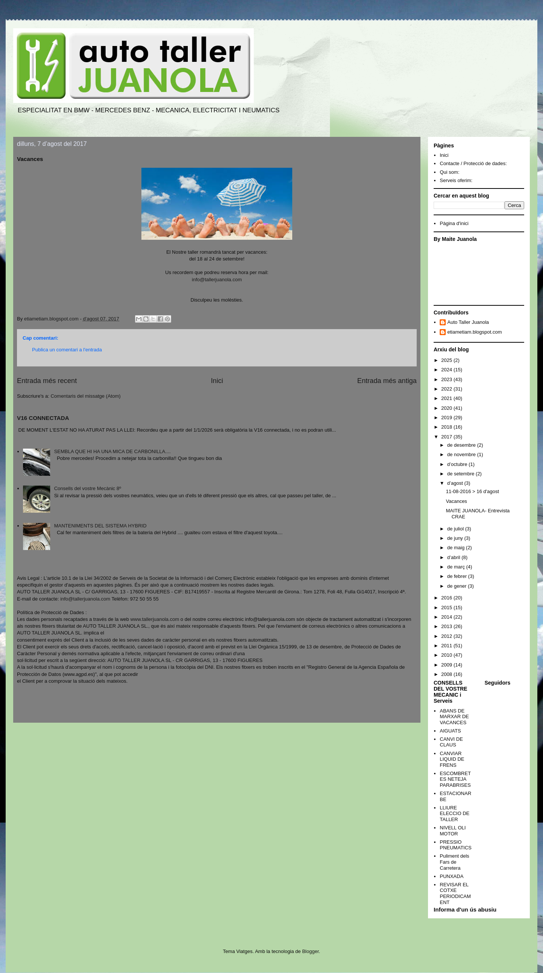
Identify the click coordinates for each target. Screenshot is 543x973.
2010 (447, 655)
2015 (447, 607)
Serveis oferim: (456, 180)
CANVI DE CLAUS (451, 742)
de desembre (462, 445)
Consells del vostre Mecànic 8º (87, 488)
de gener (457, 586)
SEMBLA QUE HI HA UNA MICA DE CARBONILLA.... (112, 451)
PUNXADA (451, 876)
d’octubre (458, 464)
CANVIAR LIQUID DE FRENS (452, 759)
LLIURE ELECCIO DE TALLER (454, 813)
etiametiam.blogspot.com (474, 332)
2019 (447, 417)
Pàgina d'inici (454, 223)
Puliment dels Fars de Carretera (454, 861)
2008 (447, 674)
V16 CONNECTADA (43, 418)
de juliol (456, 529)
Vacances (456, 501)
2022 (447, 389)
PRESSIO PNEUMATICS (455, 845)
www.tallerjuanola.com (154, 619)
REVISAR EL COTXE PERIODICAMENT (455, 893)
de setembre (461, 474)
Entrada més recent (47, 381)
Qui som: (449, 172)
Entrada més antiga (387, 381)
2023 (447, 379)
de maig (456, 547)
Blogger (310, 951)
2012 (447, 636)
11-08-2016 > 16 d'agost (472, 491)
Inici (217, 381)
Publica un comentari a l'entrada (67, 349)
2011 (447, 645)
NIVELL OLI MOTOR (453, 831)
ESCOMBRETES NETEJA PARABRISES (455, 779)
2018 (447, 427)
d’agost (456, 483)
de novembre (462, 454)
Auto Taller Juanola (468, 322)
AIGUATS (450, 731)
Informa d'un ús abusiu (465, 909)
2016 (447, 598)
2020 (447, 408)
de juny (456, 538)
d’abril (454, 557)
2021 (447, 398)
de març (456, 567)
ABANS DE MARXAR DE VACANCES (454, 716)
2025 (447, 360)
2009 (447, 665)
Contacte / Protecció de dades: (473, 163)
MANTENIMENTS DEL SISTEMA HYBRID (100, 526)
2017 (447, 437)
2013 (447, 626)
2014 (447, 617)
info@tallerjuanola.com (217, 279)
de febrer (457, 576)
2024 (447, 369)
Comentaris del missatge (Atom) (86, 396)
